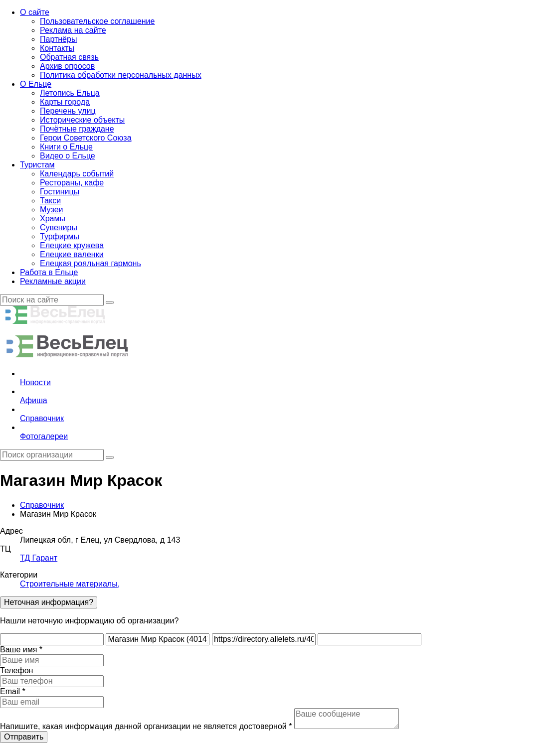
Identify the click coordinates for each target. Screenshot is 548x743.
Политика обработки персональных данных (120, 75)
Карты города (65, 102)
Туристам (37, 164)
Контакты (57, 48)
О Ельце (35, 84)
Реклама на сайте (73, 30)
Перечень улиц (68, 111)
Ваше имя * (21, 649)
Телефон (16, 670)
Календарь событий (77, 173)
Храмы (52, 218)
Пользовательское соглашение (97, 21)
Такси (50, 200)
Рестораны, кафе (72, 182)
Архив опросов (67, 66)
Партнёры (58, 39)
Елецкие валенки (72, 254)
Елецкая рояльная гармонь (90, 263)
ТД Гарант (38, 558)
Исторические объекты (82, 120)
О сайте (34, 12)
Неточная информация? (48, 602)
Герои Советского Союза (86, 138)
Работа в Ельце (49, 272)
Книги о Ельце (66, 147)
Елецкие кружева (72, 245)
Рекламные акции (53, 281)
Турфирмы (59, 236)
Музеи (51, 209)
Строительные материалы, (70, 584)
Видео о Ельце (67, 155)
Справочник (42, 505)
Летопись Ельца (70, 93)
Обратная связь (69, 57)
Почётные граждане (77, 129)
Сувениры (58, 227)
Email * (12, 691)
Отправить (23, 737)
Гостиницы (59, 191)
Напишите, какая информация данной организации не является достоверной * (146, 726)
